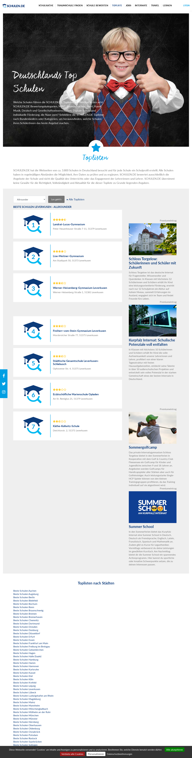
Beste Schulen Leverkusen (26, 689)
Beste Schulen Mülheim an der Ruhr (32, 712)
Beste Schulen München (26, 715)
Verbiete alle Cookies (72, 753)
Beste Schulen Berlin (24, 597)
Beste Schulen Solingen (25, 744)
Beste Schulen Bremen (25, 613)
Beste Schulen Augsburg (25, 594)
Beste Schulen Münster (25, 718)
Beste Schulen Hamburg (25, 659)
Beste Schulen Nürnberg (26, 721)
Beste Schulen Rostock (25, 738)
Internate (141, 5)
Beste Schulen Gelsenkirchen (28, 649)
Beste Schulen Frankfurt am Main (30, 643)
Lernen (167, 5)
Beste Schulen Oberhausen (27, 725)
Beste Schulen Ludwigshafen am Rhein (33, 695)
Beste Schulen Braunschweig (28, 610)
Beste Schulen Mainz (24, 702)
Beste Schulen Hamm (24, 662)
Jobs (128, 5)
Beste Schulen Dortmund (26, 623)
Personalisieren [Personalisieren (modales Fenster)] (96, 753)
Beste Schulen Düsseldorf (26, 633)
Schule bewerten (97, 5)
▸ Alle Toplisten (75, 199)
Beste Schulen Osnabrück (26, 731)
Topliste (117, 5)
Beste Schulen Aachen (24, 590)
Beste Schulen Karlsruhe (26, 669)
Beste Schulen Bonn (23, 607)
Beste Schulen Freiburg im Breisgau (31, 646)
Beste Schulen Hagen (24, 653)
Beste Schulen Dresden (25, 626)
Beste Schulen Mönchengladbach (30, 708)
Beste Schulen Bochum (25, 603)
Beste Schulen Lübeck (24, 692)
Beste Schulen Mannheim (26, 705)
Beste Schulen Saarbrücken (27, 741)
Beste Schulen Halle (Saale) (27, 656)
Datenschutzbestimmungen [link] (119, 754)
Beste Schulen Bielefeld (25, 600)
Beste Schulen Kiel (23, 676)
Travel (155, 5)
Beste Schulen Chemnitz (26, 620)
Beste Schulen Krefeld (24, 682)
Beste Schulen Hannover (26, 666)
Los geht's (56, 199)
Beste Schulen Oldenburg (26, 728)
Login (186, 5)
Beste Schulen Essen (24, 639)
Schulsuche (46, 5)
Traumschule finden (70, 5)
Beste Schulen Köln (23, 679)
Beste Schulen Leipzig (24, 685)
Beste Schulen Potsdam (25, 735)
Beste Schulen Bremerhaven (27, 616)
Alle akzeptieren (174, 749)
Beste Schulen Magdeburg (27, 698)
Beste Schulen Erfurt (24, 636)
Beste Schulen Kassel (24, 672)
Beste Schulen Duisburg (25, 630)
